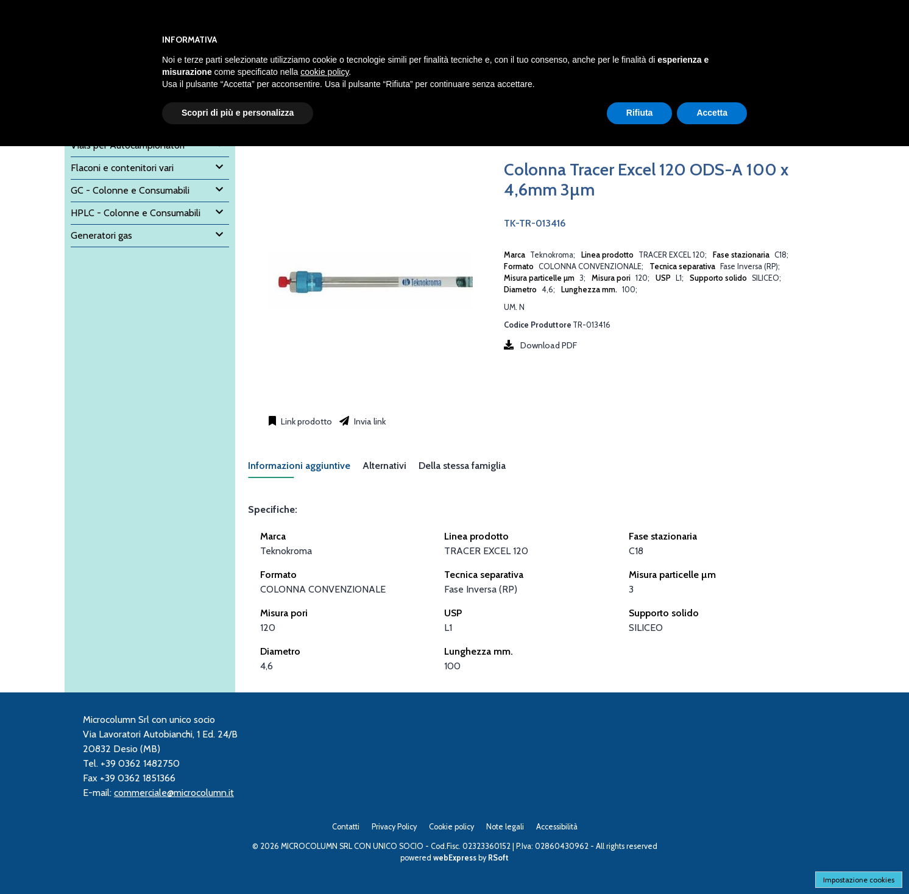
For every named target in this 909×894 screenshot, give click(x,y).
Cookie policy (451, 826)
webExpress (454, 857)
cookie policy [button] (324, 72)
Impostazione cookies (858, 879)
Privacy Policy (394, 826)
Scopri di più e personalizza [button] (238, 113)
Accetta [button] (711, 113)
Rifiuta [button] (639, 113)
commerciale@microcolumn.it (174, 792)
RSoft (498, 857)
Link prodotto (305, 421)
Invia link (369, 421)
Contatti (345, 826)
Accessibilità (557, 826)
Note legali (505, 826)
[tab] (305, 469)
